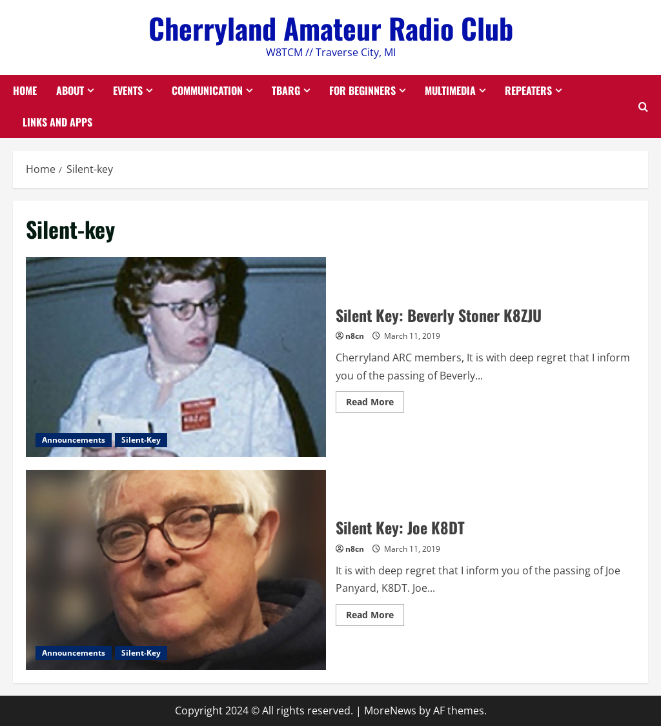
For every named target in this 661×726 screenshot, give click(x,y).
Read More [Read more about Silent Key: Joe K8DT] (375, 617)
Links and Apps (57, 122)
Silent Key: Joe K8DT (176, 570)
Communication (207, 90)
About (70, 90)
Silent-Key (141, 439)
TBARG (286, 90)
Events (128, 90)
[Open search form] (643, 106)
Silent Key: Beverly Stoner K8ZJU (176, 357)
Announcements (73, 439)
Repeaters (528, 90)
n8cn (354, 335)
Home (25, 90)
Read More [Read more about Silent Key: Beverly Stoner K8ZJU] (375, 404)
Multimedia (450, 90)
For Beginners (362, 90)
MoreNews (390, 710)
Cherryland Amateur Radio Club (330, 28)
